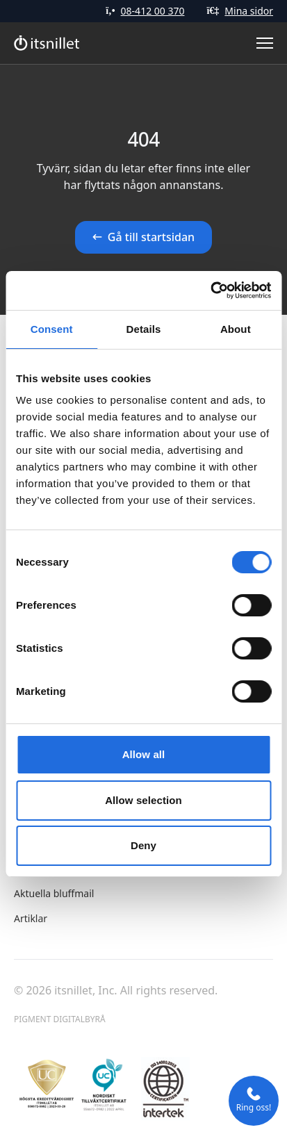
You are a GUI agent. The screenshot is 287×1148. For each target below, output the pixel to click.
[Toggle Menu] (265, 43)
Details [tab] (143, 329)
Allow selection (143, 800)
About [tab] (235, 329)
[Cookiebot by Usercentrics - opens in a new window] (210, 290)
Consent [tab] (52, 329)
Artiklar (30, 918)
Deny (143, 845)
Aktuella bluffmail (54, 893)
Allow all (143, 754)
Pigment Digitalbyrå (60, 1019)
